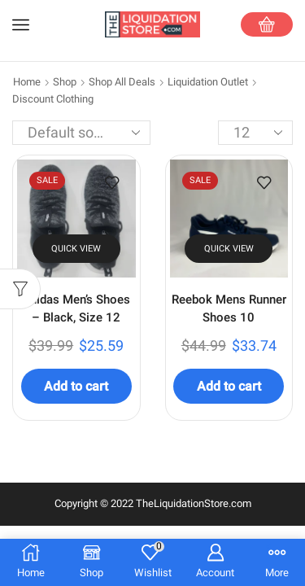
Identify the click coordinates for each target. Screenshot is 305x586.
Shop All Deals (122, 82)
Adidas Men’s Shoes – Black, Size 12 (76, 308)
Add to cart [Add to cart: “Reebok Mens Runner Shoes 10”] (229, 386)
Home (27, 82)
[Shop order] (81, 132)
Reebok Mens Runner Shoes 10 (229, 308)
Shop (64, 82)
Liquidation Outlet (208, 82)
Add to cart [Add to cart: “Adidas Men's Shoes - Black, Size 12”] (76, 386)
